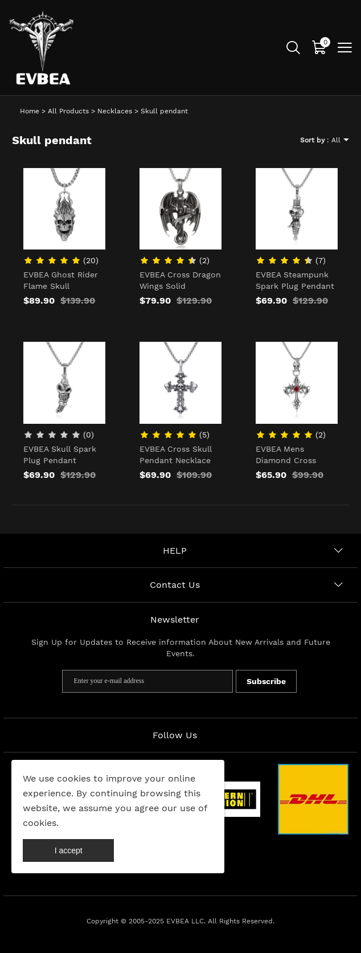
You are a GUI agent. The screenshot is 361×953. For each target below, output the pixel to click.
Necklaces (114, 111)
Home (29, 111)
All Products (68, 111)
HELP (175, 550)
